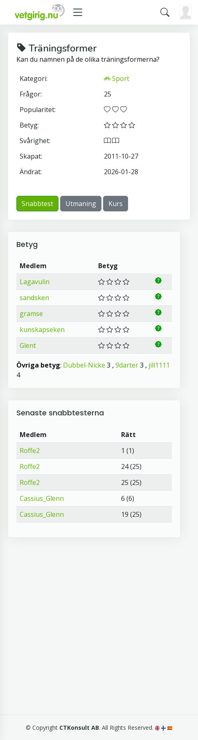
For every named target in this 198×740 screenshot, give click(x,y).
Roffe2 (30, 450)
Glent (28, 345)
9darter (126, 365)
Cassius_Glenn (42, 498)
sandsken (34, 297)
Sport (116, 78)
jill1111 (159, 365)
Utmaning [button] (80, 203)
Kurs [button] (115, 203)
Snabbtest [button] (37, 203)
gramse (31, 313)
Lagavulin (35, 281)
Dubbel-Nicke (84, 365)
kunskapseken (42, 329)
